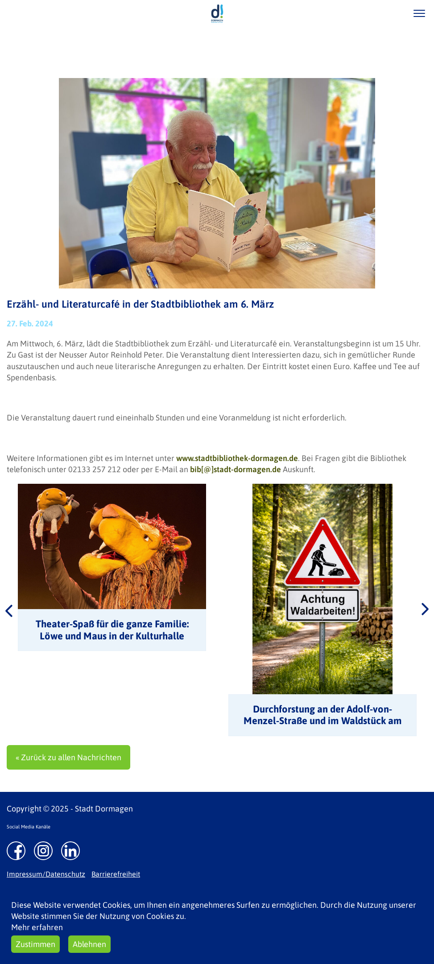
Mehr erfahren (37, 927)
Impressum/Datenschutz (46, 874)
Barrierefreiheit (115, 874)
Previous (8, 610)
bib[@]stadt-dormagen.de (235, 469)
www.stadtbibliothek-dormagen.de (237, 458)
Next (425, 610)
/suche (393, 13)
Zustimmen (35, 944)
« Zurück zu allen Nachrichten (68, 757)
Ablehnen (89, 944)
